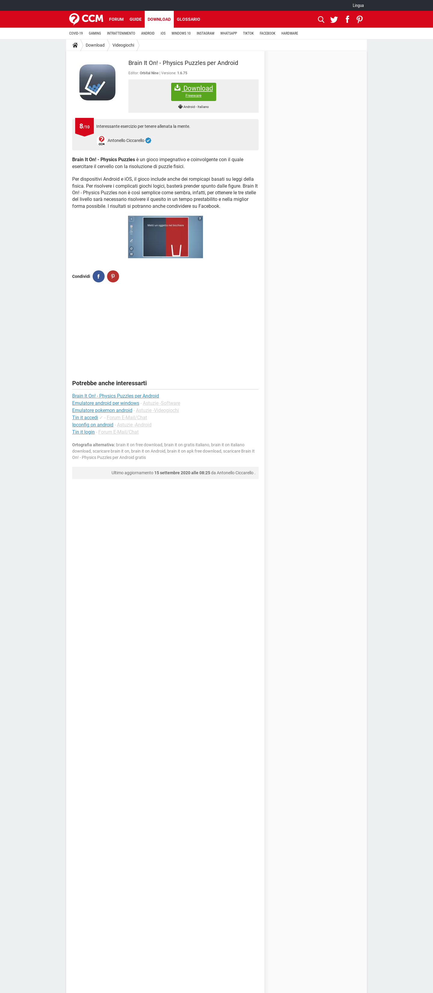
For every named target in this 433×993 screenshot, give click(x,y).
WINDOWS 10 (181, 33)
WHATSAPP (228, 33)
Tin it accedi (85, 417)
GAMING (95, 33)
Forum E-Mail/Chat (127, 417)
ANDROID (148, 33)
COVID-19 (76, 33)
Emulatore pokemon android (102, 410)
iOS (163, 33)
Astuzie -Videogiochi (157, 410)
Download (159, 19)
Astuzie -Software (161, 403)
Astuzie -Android (134, 425)
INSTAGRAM (205, 33)
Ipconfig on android (92, 425)
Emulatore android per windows (105, 403)
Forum (116, 19)
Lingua (358, 5)
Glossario (188, 19)
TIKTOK (248, 33)
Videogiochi (123, 45)
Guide (136, 19)
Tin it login (83, 432)
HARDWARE (289, 33)
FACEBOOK (267, 33)
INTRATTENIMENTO (121, 33)
